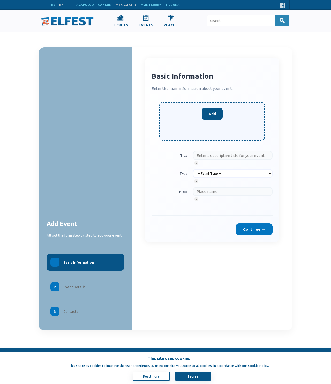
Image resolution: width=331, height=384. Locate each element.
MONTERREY (151, 4)
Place (183, 191)
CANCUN (104, 4)
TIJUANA (172, 4)
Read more (151, 376)
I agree (193, 376)
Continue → (254, 229)
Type (184, 173)
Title (184, 155)
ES (53, 4)
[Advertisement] (85, 137)
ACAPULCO (85, 4)
